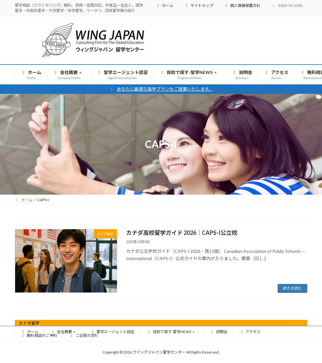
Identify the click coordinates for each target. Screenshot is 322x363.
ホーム (164, 5)
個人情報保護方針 (242, 5)
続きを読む (292, 288)
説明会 (218, 331)
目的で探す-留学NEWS (171, 331)
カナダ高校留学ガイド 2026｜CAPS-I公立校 (181, 232)
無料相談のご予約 (38, 335)
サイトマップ (198, 5)
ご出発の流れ (83, 335)
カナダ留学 (29, 323)
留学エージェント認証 (112, 331)
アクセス (250, 331)
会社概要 (64, 331)
